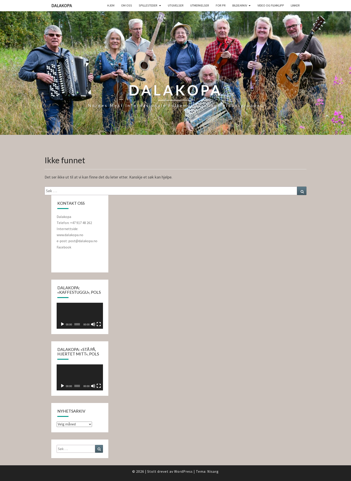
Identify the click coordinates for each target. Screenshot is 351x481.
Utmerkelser (199, 5)
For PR (221, 5)
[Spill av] (62, 324)
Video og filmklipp (270, 5)
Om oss (126, 5)
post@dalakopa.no (83, 241)
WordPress (183, 471)
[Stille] (93, 324)
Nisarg (213, 471)
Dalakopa (61, 5)
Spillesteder (148, 5)
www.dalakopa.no (70, 235)
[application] (80, 316)
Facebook (64, 247)
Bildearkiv (239, 5)
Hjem (110, 5)
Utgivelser (176, 5)
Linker (295, 5)
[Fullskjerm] (98, 324)
